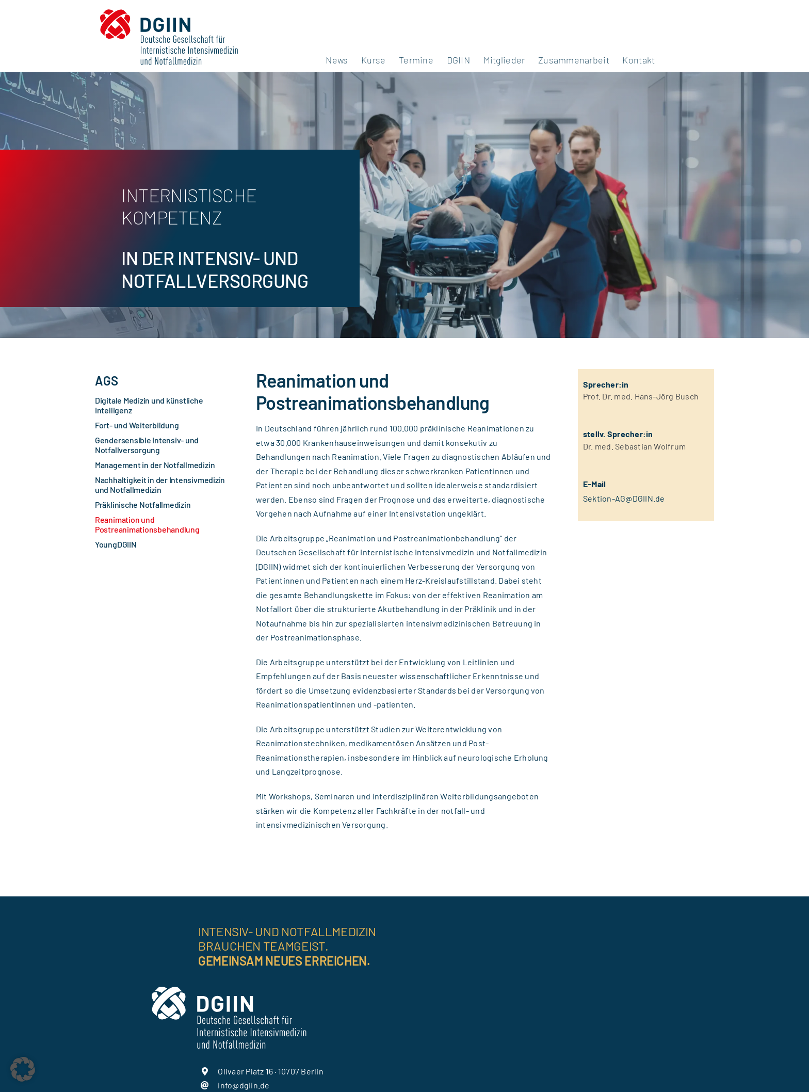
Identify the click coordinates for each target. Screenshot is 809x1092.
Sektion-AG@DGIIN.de (624, 498)
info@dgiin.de (243, 1085)
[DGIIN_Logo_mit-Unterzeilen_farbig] (168, 9)
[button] (22, 1069)
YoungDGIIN (116, 544)
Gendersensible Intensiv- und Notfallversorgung (147, 445)
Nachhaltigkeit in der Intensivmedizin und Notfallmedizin (160, 484)
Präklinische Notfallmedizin (143, 504)
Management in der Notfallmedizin (155, 465)
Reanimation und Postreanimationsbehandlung (147, 524)
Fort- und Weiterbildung (137, 425)
